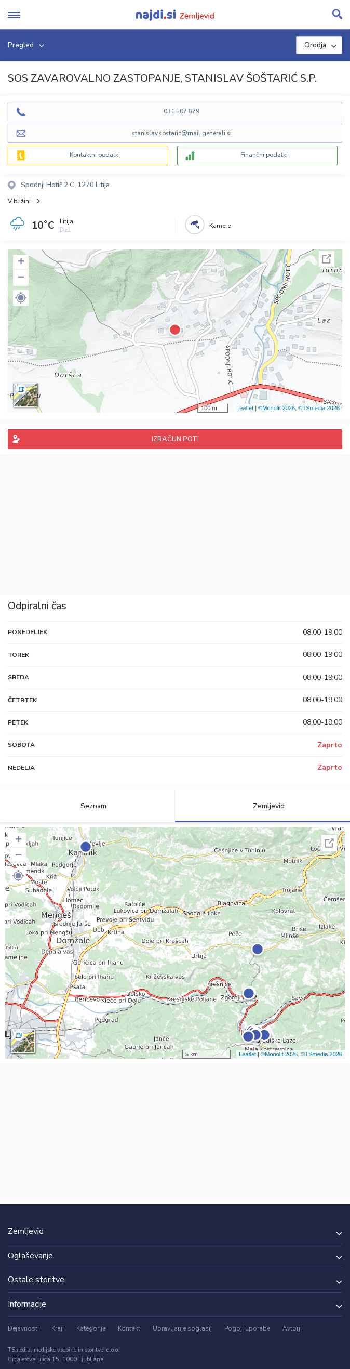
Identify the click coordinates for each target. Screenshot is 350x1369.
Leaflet (244, 408)
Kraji (57, 1328)
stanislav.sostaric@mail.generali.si (182, 133)
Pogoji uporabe (247, 1328)
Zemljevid (263, 806)
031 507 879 (181, 111)
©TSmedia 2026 (319, 408)
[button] (21, 298)
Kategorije (90, 1328)
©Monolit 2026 (276, 408)
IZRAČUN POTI (175, 439)
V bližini (19, 201)
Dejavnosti (23, 1328)
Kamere (220, 225)
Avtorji (292, 1328)
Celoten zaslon (326, 259)
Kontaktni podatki (95, 155)
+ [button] (21, 262)
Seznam (87, 806)
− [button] (21, 278)
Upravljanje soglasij (182, 1328)
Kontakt (129, 1328)
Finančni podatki (264, 155)
